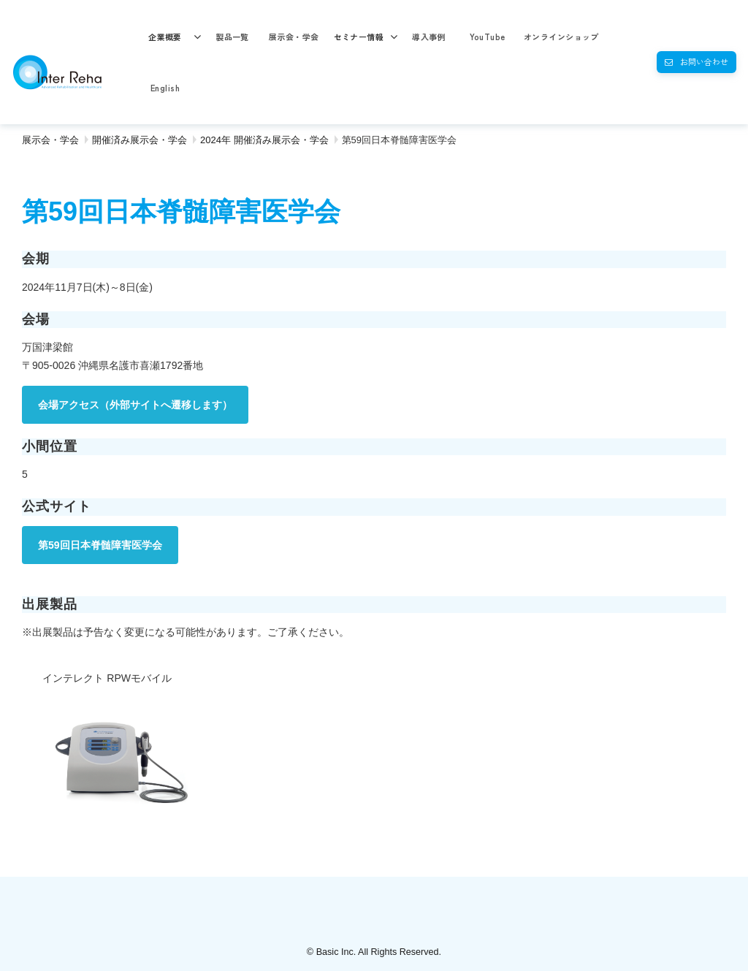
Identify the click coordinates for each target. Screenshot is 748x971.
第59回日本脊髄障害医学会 (100, 545)
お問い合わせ (704, 61)
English (165, 88)
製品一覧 (232, 36)
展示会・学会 (294, 36)
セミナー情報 (359, 36)
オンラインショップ (561, 36)
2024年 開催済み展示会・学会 (264, 139)
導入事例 (429, 36)
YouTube (487, 36)
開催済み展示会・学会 (139, 139)
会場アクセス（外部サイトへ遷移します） (135, 405)
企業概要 (165, 36)
